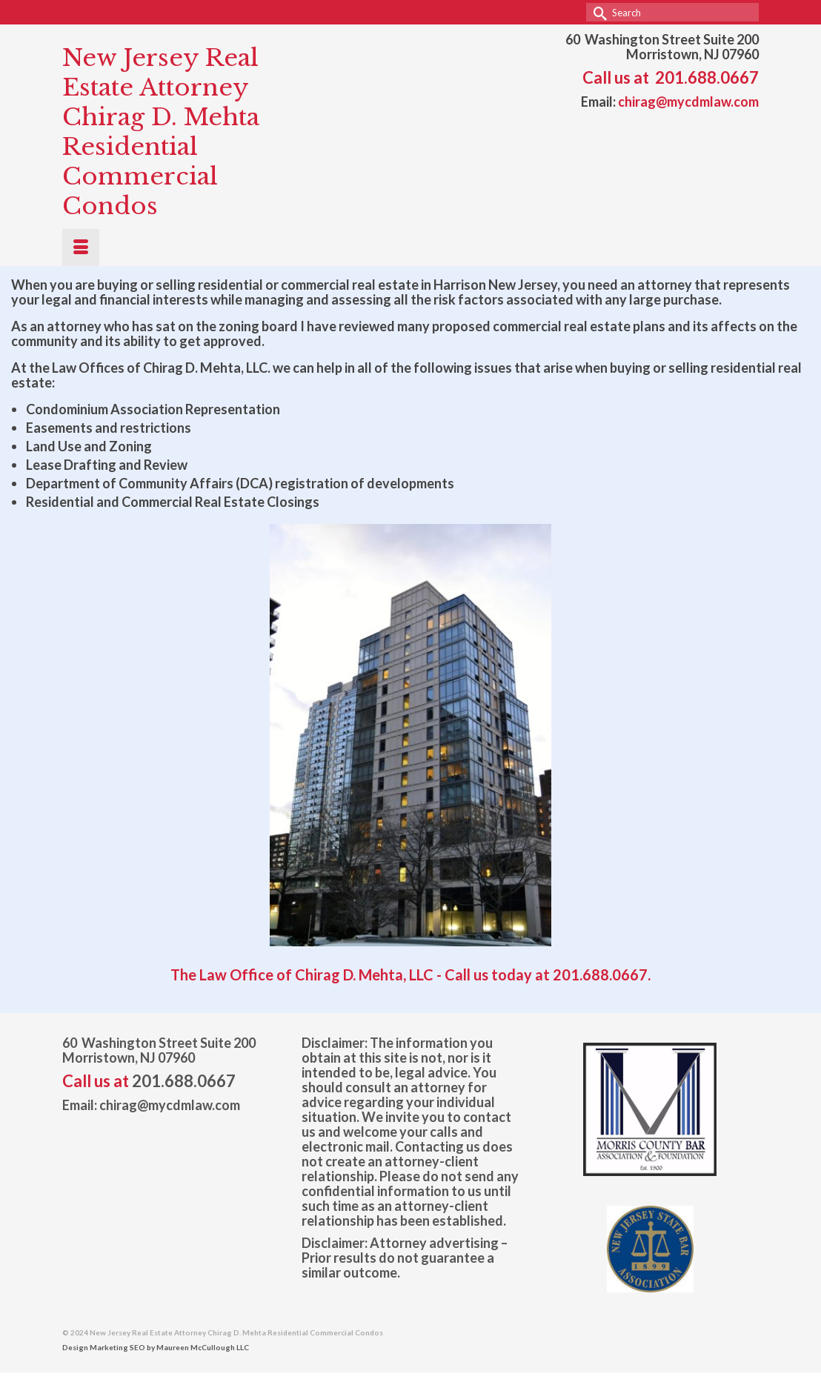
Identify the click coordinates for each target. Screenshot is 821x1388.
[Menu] (80, 247)
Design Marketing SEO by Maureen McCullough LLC (155, 1347)
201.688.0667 (707, 77)
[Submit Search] (597, 12)
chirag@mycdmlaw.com (688, 101)
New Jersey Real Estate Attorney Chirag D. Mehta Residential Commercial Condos (160, 132)
